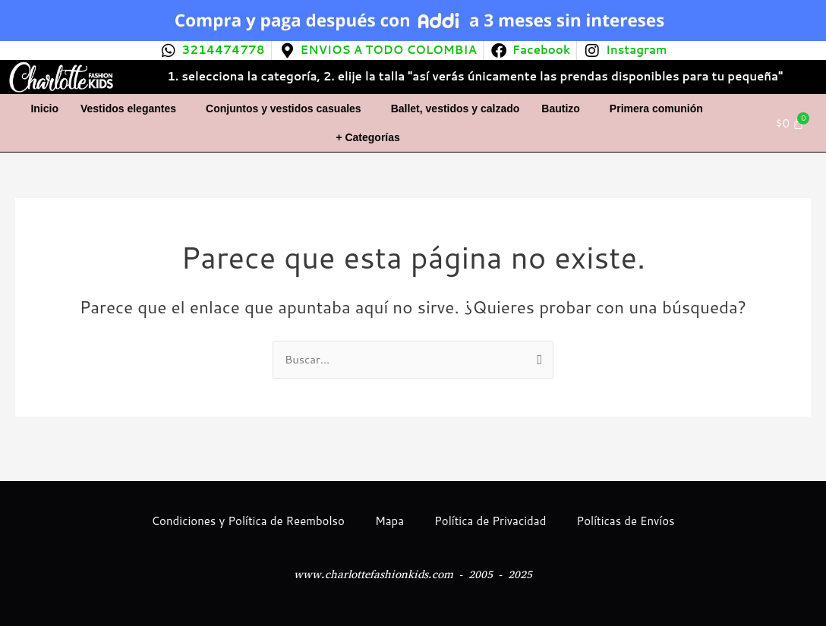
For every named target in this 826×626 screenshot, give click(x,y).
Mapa (389, 521)
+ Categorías (367, 137)
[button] (132, 108)
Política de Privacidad (490, 521)
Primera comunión (656, 108)
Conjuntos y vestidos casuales (283, 108)
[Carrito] (790, 123)
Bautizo (560, 108)
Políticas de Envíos (625, 521)
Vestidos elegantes (128, 108)
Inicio (44, 108)
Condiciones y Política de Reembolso (247, 521)
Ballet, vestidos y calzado (455, 108)
